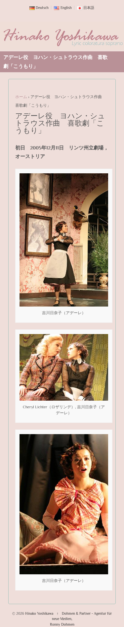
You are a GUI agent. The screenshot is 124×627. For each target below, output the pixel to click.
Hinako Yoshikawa (39, 613)
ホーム (21, 96)
